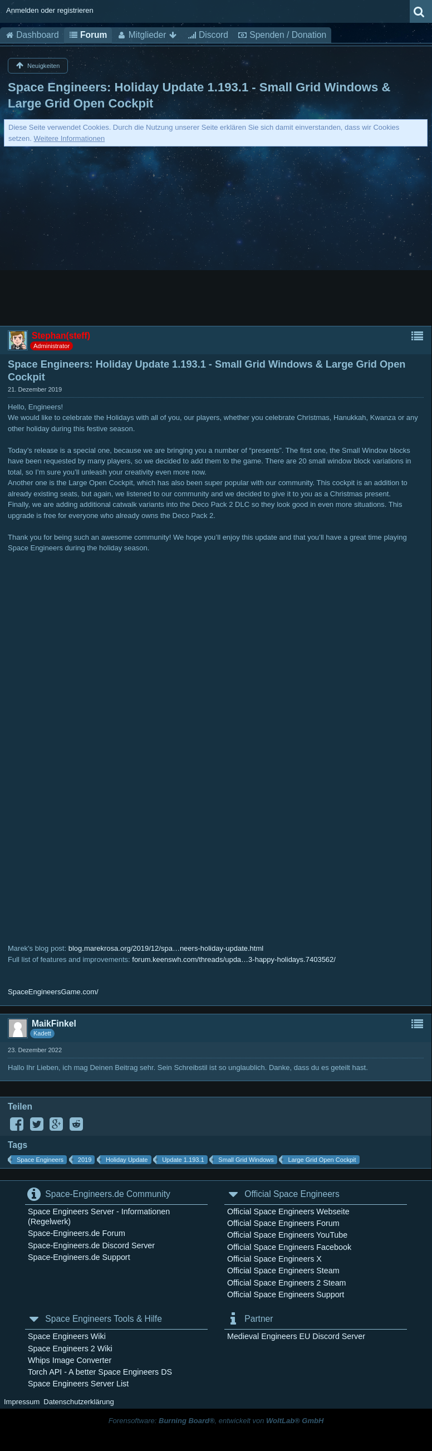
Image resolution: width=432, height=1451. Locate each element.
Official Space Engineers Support (285, 1294)
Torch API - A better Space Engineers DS (100, 1371)
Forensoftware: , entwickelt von (216, 1420)
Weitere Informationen (69, 138)
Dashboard (32, 35)
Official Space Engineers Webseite (288, 1211)
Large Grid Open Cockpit (322, 1159)
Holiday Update (127, 1159)
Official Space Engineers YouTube (287, 1234)
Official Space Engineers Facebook (289, 1247)
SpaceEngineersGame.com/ (53, 992)
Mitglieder (147, 35)
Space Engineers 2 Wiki (70, 1348)
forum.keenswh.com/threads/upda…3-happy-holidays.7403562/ (234, 959)
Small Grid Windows (245, 1159)
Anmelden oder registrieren (50, 10)
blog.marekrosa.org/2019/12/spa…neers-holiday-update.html (165, 948)
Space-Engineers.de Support (79, 1257)
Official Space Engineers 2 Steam (286, 1282)
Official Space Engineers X (274, 1258)
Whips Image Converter (69, 1360)
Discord (208, 35)
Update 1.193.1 (183, 1159)
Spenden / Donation (282, 35)
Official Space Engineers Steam (283, 1270)
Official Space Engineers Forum (283, 1223)
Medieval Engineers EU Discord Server (296, 1336)
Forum (88, 35)
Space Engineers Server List (78, 1383)
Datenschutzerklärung (78, 1402)
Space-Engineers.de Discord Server (91, 1245)
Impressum (22, 1402)
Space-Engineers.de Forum (76, 1233)
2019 (85, 1159)
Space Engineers (40, 1159)
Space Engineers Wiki (67, 1336)
